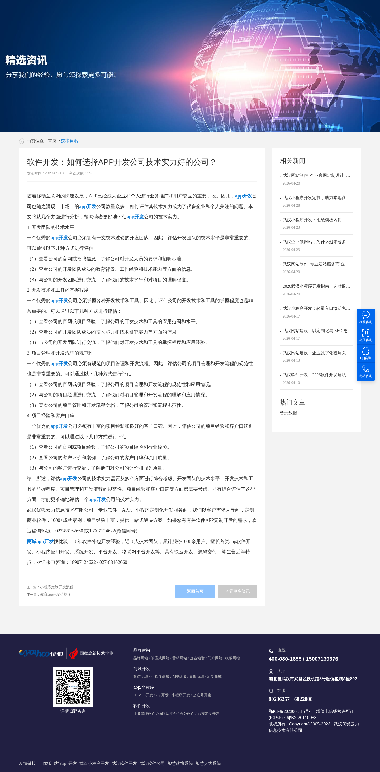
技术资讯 (69, 140)
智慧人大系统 (208, 763)
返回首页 (195, 591)
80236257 (279, 699)
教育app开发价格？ (55, 594)
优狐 (47, 763)
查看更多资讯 (237, 591)
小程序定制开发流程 (56, 587)
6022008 (303, 699)
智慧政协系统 (180, 763)
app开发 (243, 196)
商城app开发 (40, 541)
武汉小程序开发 (94, 763)
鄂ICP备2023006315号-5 (290, 711)
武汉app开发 (65, 763)
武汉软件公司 (152, 763)
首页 (52, 140)
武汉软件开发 (124, 763)
